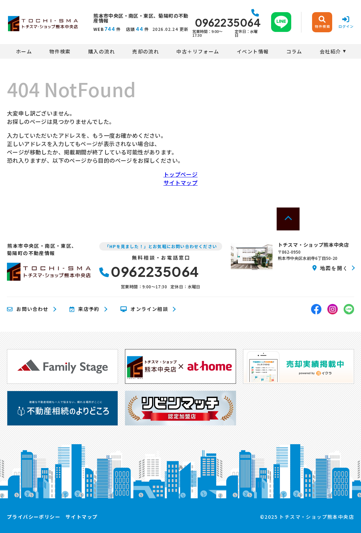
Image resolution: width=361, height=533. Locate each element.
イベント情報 (253, 51)
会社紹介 (330, 51)
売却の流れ (145, 51)
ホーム (24, 51)
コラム (294, 51)
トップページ (180, 174)
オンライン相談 (144, 309)
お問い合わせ (28, 309)
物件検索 (60, 51)
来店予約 (84, 309)
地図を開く (330, 268)
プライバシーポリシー (33, 516)
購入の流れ (101, 51)
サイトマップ (180, 182)
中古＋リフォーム (197, 51)
